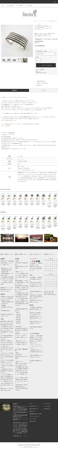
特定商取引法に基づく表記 (41, 72)
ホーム (3, 5)
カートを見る (47, 406)
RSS (31, 421)
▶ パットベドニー (38, 29)
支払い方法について (34, 406)
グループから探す (18, 5)
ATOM (33, 421)
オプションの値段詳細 (40, 69)
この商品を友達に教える (39, 81)
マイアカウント (47, 403)
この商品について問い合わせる (41, 83)
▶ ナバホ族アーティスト (48, 28)
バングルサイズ (40, 26)
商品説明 (14, 90)
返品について (38, 71)
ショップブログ (33, 418)
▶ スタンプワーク (44, 25)
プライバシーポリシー (34, 416)
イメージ (43, 90)
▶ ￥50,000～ (42, 27)
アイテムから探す (9, 5)
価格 (38, 27)
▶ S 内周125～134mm (47, 26)
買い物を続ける (38, 85)
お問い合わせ (47, 408)
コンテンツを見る (28, 5)
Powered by (29, 447)
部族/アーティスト (40, 28)
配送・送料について (34, 408)
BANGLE (39, 25)
